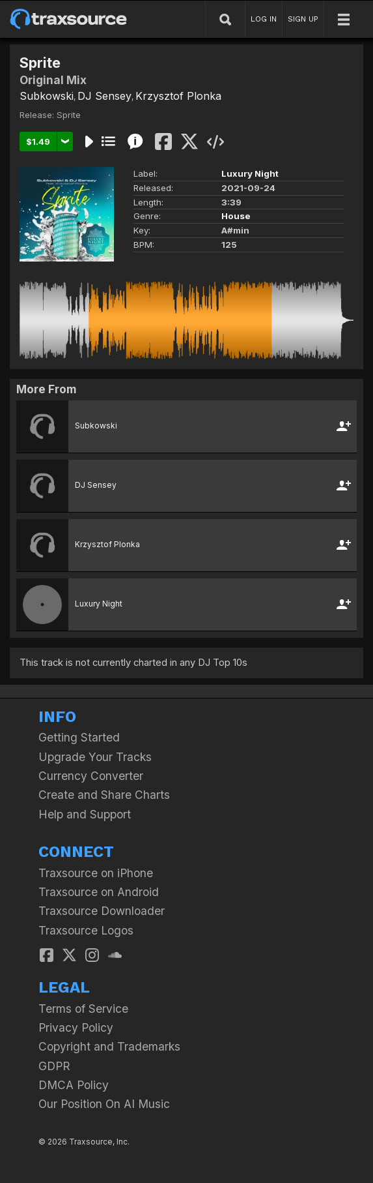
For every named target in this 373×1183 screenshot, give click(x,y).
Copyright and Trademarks (109, 1046)
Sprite (69, 115)
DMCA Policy (73, 1085)
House (236, 216)
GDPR (54, 1066)
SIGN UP (303, 18)
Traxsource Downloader (101, 911)
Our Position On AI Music (104, 1104)
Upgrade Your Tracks (95, 757)
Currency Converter (90, 776)
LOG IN (264, 18)
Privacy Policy (75, 1027)
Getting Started (79, 737)
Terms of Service (83, 1008)
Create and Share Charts (104, 794)
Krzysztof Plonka (178, 95)
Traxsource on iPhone (95, 873)
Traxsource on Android (98, 892)
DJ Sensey (104, 95)
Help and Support (84, 814)
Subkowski (47, 95)
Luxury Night (250, 173)
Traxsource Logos (85, 930)
